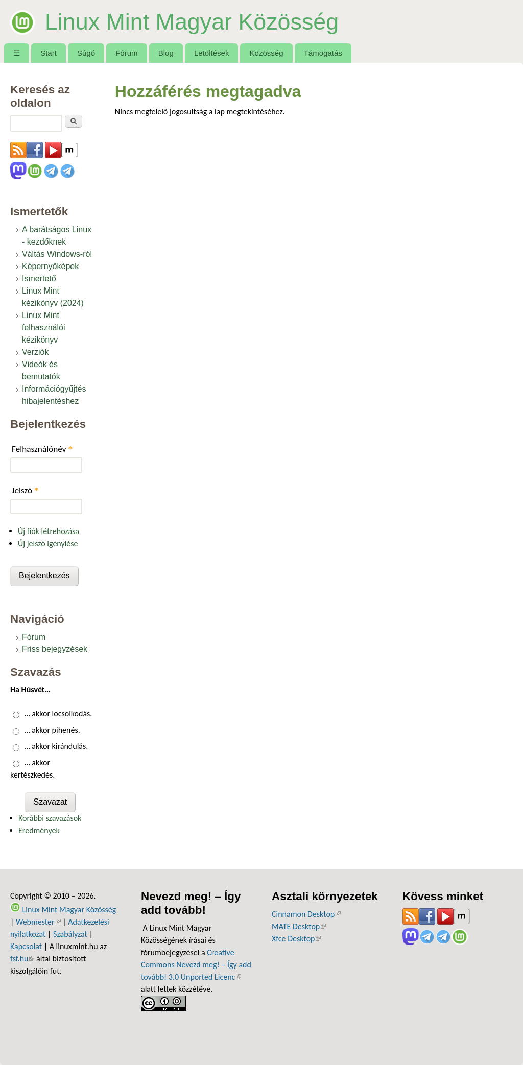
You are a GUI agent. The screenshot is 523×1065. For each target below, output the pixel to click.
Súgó (86, 53)
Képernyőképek (50, 266)
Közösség (266, 53)
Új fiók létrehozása (48, 531)
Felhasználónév (42, 449)
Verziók (35, 352)
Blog (166, 53)
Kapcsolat (26, 946)
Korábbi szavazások (49, 818)
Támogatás (323, 53)
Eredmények (39, 830)
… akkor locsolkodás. (58, 713)
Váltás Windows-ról (57, 254)
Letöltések (211, 53)
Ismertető (39, 278)
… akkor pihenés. (52, 730)
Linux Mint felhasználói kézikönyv (43, 327)
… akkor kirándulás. (56, 746)
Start (48, 53)
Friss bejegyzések (54, 649)
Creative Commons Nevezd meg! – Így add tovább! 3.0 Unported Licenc (196, 965)
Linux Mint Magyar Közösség (192, 21)
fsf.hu (22, 958)
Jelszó (25, 490)
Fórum (126, 53)
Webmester (38, 922)
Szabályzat (70, 934)
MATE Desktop (299, 926)
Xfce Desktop (296, 938)
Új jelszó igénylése (48, 543)
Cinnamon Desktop (306, 914)
